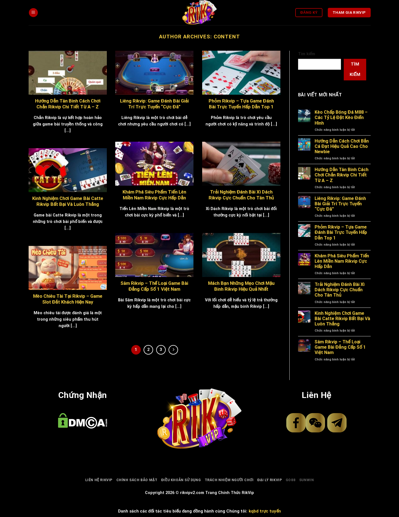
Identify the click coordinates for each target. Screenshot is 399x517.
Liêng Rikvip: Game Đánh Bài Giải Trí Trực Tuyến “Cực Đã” (340, 204)
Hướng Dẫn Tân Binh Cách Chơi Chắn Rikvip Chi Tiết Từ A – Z (341, 175)
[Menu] (33, 12)
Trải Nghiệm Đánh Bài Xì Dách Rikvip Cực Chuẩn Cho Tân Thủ (340, 290)
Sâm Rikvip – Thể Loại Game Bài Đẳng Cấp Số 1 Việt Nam (340, 347)
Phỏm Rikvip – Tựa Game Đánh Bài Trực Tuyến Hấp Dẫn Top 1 (341, 232)
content (227, 36)
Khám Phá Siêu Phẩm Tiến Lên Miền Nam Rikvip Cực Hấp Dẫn (342, 261)
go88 (290, 480)
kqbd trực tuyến (265, 511)
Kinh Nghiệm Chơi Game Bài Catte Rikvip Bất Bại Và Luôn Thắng (342, 319)
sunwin (306, 480)
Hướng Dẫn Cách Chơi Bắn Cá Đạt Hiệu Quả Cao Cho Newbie (342, 146)
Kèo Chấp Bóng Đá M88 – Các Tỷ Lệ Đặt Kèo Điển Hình (341, 117)
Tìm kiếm (306, 54)
